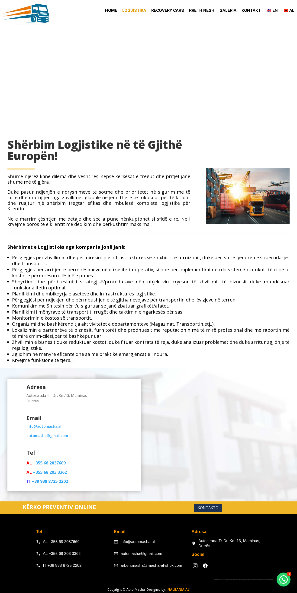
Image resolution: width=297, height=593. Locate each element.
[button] (284, 579)
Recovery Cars (167, 11)
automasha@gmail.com (141, 553)
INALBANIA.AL (178, 589)
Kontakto (208, 507)
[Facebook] (205, 566)
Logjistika (134, 11)
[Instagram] (195, 566)
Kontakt (251, 11)
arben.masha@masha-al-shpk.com (151, 565)
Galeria (228, 11)
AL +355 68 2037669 (61, 542)
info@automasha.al (43, 426)
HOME (111, 11)
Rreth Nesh (201, 11)
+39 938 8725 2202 (50, 481)
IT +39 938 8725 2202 (62, 565)
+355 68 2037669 (49, 463)
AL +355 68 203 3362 (62, 553)
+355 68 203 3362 (49, 472)
